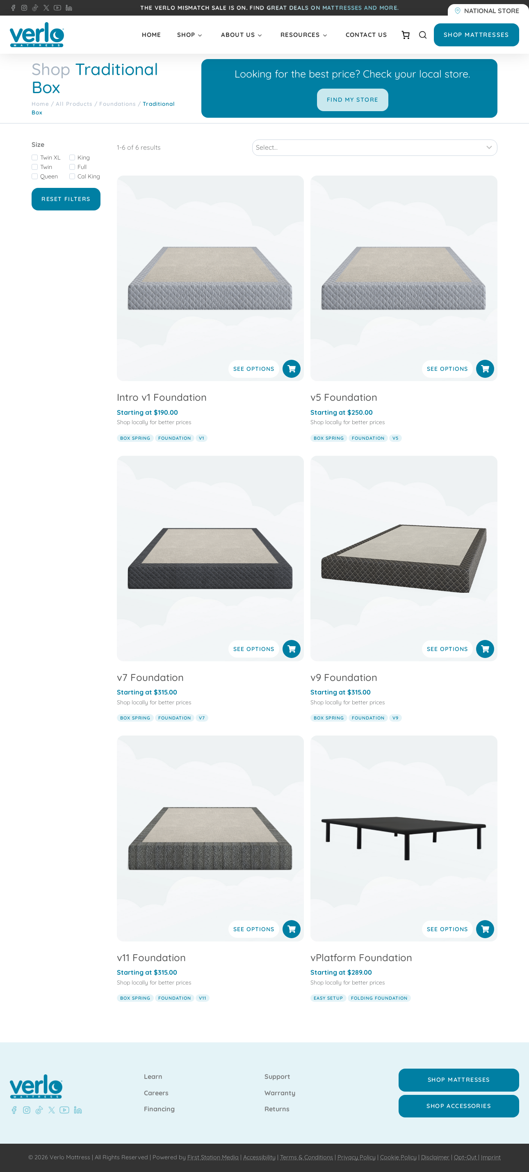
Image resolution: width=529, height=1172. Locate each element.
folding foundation (379, 998)
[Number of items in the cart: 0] (405, 34)
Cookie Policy (398, 1157)
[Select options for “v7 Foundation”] (292, 649)
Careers (156, 1093)
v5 (395, 438)
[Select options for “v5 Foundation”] (485, 369)
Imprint (491, 1157)
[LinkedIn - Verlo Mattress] (67, 8)
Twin (46, 167)
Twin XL (50, 157)
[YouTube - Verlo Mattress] (55, 7)
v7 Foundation (150, 677)
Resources (300, 35)
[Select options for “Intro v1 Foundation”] (292, 369)
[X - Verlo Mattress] (44, 8)
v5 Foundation (343, 397)
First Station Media (213, 1157)
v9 (395, 718)
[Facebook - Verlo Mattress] (13, 8)
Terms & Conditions (306, 1157)
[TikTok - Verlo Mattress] (34, 8)
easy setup (328, 998)
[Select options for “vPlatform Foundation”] (485, 929)
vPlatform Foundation (361, 957)
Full (82, 167)
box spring (135, 438)
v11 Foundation (151, 957)
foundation (174, 438)
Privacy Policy (356, 1157)
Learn (153, 1077)
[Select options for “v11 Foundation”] (292, 929)
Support (277, 1077)
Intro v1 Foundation (162, 397)
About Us (238, 35)
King (84, 157)
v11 (202, 998)
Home (151, 35)
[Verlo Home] (37, 34)
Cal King (89, 176)
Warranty (279, 1093)
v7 (202, 718)
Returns (277, 1109)
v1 (201, 438)
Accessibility (259, 1157)
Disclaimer (435, 1157)
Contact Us (366, 35)
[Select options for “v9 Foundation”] (485, 649)
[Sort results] (374, 147)
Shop (186, 35)
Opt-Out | (466, 1157)
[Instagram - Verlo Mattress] (22, 8)
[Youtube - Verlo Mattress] (62, 1110)
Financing (159, 1109)
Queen (49, 176)
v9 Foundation (343, 677)
